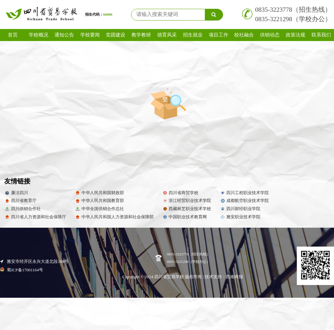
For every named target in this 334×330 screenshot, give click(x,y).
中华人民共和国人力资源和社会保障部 (114, 217)
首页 (13, 34)
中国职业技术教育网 (184, 217)
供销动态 (270, 34)
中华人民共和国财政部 (99, 193)
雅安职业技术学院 (240, 217)
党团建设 (115, 34)
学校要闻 (90, 34)
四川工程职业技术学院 (244, 193)
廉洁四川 (16, 193)
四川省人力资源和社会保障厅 (35, 217)
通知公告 (64, 34)
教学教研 (141, 34)
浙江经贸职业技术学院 (186, 201)
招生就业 (193, 34)
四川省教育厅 (20, 201)
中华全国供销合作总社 (99, 209)
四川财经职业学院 (240, 209)
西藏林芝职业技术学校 (186, 209)
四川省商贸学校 (180, 193)
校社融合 (244, 34)
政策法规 (295, 34)
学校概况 (38, 34)
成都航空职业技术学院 (244, 201)
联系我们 (321, 34)
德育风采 (167, 34)
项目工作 (218, 34)
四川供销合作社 (22, 209)
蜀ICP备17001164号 (21, 292)
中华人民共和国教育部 (99, 201)
